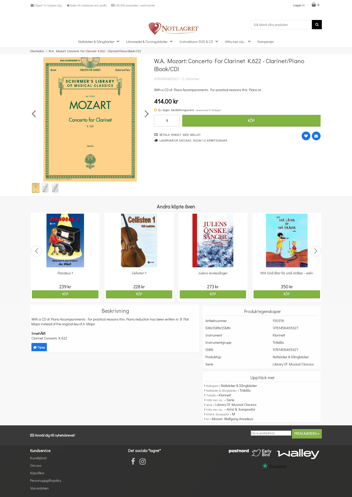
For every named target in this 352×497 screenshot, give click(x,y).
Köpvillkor (37, 473)
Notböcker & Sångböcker (100, 41)
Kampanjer (266, 41)
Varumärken (39, 488)
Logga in (299, 5)
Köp (251, 120)
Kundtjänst (38, 458)
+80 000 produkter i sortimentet (133, 5)
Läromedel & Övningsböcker (151, 41)
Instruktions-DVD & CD (200, 41)
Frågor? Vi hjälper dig (46, 5)
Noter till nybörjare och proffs (86, 5)
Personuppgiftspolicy (45, 480)
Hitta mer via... (239, 41)
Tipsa (39, 347)
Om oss (35, 465)
